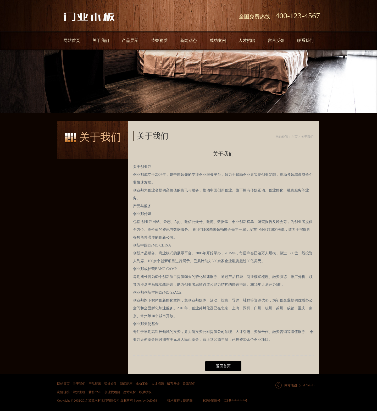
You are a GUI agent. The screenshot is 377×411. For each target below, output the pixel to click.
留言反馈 (276, 40)
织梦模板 (145, 392)
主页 (294, 137)
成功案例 (217, 40)
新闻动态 (188, 40)
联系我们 (305, 40)
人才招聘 (247, 40)
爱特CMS (94, 392)
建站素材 (129, 392)
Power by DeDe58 (145, 400)
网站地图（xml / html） (300, 385)
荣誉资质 (159, 40)
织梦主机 (79, 392)
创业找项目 (112, 392)
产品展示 (130, 40)
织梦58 (187, 400)
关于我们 (100, 40)
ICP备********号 (235, 400)
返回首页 (223, 366)
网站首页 (71, 40)
